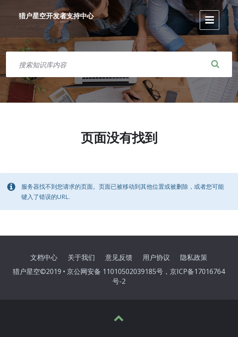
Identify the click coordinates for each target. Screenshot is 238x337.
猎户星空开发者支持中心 (56, 15)
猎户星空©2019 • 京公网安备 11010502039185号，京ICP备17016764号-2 (119, 276)
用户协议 (156, 257)
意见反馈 (118, 257)
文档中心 (43, 257)
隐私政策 (193, 257)
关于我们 (81, 257)
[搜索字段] (119, 64)
